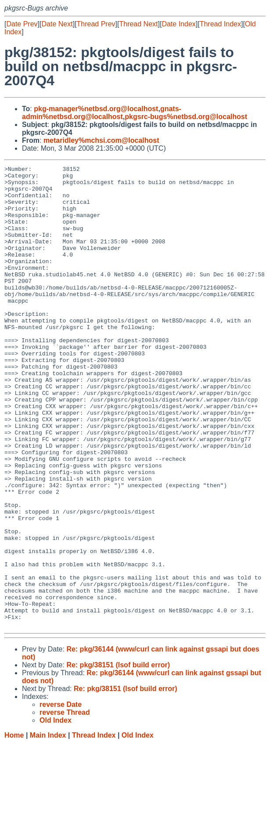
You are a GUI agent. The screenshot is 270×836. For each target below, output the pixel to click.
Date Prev (21, 24)
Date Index (178, 24)
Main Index (48, 827)
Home (14, 827)
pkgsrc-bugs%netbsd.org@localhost (186, 116)
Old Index (138, 827)
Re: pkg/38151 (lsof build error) (118, 757)
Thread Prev (96, 24)
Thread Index (220, 24)
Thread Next (138, 24)
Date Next (56, 24)
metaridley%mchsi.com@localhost (101, 140)
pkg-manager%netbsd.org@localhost (96, 108)
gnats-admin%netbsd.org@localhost (101, 112)
